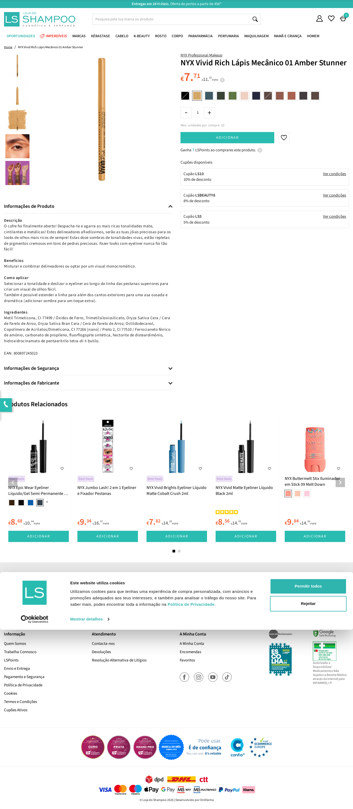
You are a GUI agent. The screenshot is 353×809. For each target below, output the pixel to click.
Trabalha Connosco (20, 652)
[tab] (88, 206)
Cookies (10, 693)
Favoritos (187, 660)
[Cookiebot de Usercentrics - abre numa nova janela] (34, 799)
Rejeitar (308, 783)
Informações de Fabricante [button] (31, 383)
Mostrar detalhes (86, 798)
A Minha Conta (192, 643)
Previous (12, 482)
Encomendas (190, 652)
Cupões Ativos (15, 710)
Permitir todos (308, 765)
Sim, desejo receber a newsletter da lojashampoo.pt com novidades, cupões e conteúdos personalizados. (177, 605)
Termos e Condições (20, 702)
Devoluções (101, 652)
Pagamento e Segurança (24, 677)
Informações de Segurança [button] (31, 368)
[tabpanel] (38, 478)
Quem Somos (15, 643)
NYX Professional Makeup (201, 55)
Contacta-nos (103, 643)
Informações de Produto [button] (29, 206)
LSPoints (11, 660)
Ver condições (334, 174)
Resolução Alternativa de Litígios (119, 660)
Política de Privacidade (23, 685)
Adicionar (227, 137)
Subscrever (252, 590)
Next (340, 482)
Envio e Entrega (17, 668)
